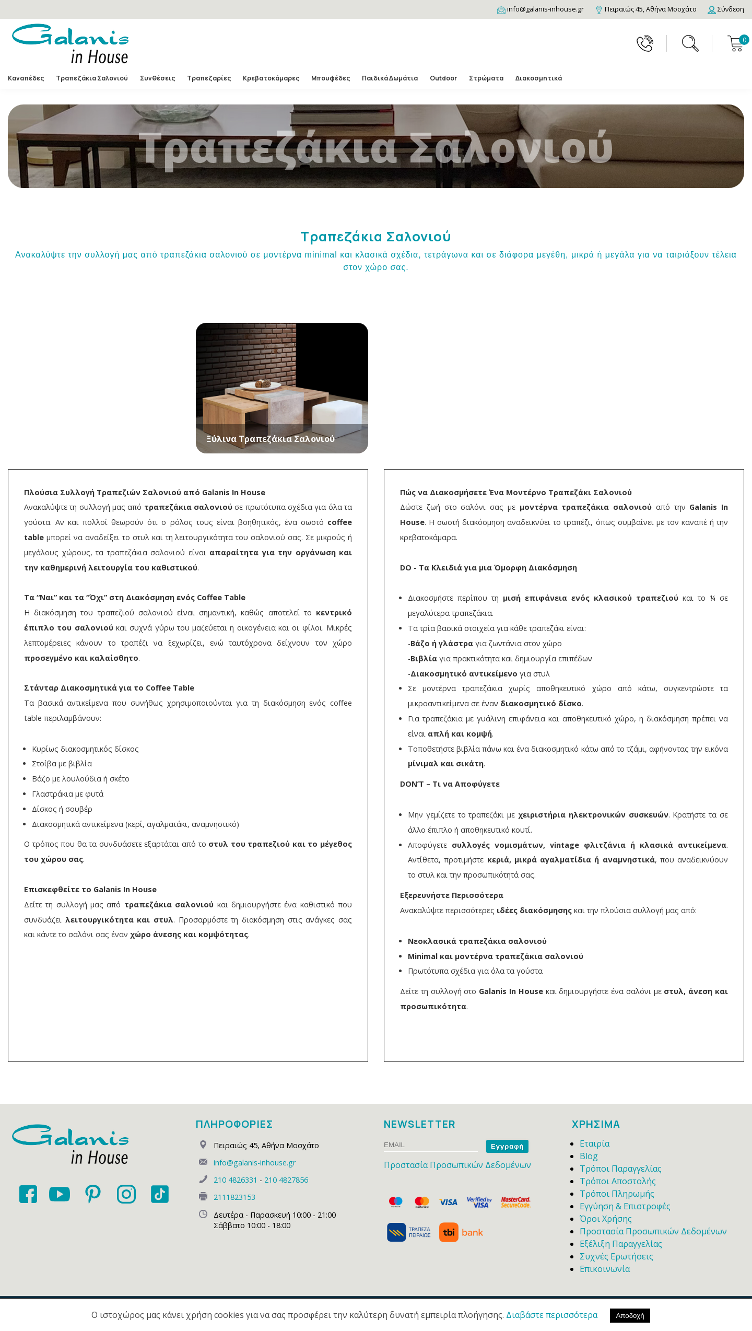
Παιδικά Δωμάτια (390, 78)
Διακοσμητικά (538, 78)
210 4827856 (286, 1180)
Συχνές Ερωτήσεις (616, 1256)
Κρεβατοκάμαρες (271, 78)
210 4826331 (235, 1180)
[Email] (540, 9)
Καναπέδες (26, 78)
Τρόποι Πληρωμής (617, 1193)
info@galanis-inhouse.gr (255, 1162)
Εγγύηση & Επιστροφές (625, 1206)
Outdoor (443, 78)
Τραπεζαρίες (209, 78)
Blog (589, 1156)
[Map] (646, 9)
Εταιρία (594, 1143)
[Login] (726, 9)
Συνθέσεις (157, 78)
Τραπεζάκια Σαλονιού (92, 78)
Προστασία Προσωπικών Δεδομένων (457, 1165)
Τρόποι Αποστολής (618, 1181)
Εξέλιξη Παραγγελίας (621, 1244)
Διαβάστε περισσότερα (551, 1315)
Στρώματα (486, 78)
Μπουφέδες (330, 78)
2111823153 (234, 1197)
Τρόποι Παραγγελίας (621, 1168)
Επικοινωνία (605, 1269)
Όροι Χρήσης (606, 1218)
